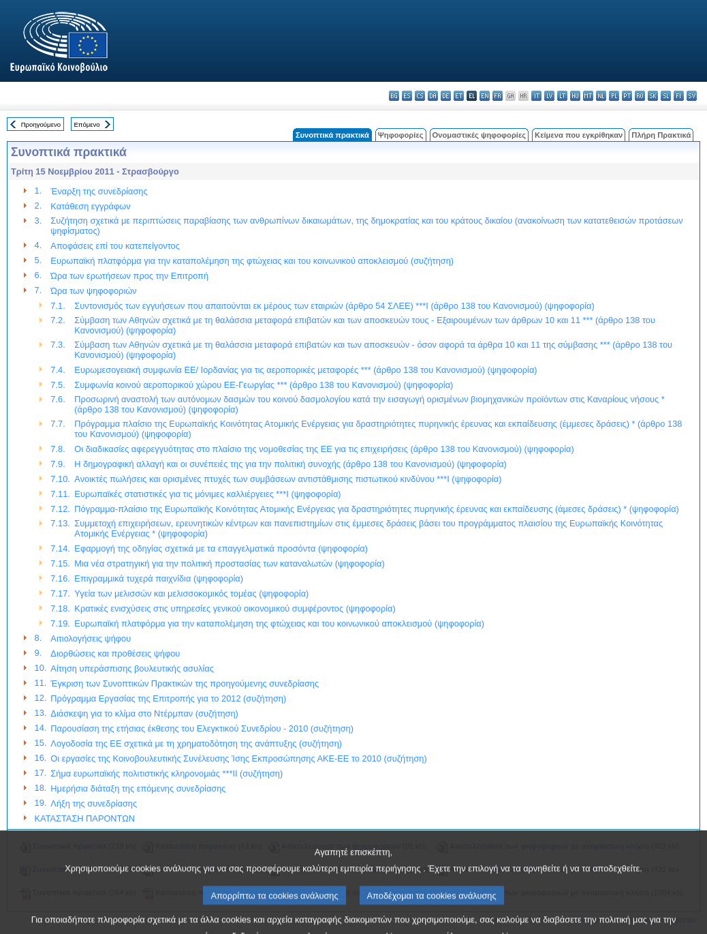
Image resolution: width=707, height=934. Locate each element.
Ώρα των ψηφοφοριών (93, 291)
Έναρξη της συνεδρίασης (98, 191)
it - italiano (536, 96)
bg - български (394, 96)
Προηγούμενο (41, 124)
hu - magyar (575, 96)
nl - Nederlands (601, 96)
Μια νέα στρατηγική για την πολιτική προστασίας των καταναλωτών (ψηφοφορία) (229, 563)
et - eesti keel (459, 96)
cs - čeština (420, 96)
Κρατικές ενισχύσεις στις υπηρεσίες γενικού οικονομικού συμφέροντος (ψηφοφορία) (234, 608)
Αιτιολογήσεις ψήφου (90, 638)
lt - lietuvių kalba (562, 96)
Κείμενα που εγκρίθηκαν (579, 135)
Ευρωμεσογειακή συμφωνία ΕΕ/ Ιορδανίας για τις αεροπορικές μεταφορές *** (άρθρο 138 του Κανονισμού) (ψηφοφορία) (305, 370)
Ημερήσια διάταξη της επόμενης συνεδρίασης (137, 788)
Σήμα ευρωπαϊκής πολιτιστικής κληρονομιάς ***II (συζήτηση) (166, 773)
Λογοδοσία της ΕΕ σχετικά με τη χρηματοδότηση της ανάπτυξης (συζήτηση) (196, 743)
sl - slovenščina (666, 96)
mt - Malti (588, 96)
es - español (407, 96)
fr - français (497, 96)
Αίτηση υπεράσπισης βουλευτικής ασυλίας (131, 668)
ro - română (640, 96)
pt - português (627, 96)
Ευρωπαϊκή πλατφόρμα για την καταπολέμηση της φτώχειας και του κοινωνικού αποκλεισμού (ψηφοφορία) (279, 623)
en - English (485, 96)
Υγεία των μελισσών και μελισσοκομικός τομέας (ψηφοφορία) (191, 593)
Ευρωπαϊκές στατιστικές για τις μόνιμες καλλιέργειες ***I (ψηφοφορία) (207, 494)
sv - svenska (692, 96)
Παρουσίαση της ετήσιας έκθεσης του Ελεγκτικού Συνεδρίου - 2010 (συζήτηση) (202, 728)
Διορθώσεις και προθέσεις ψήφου (115, 653)
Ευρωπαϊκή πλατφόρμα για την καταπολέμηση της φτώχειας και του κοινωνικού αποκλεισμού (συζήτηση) (252, 261)
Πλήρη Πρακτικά (661, 135)
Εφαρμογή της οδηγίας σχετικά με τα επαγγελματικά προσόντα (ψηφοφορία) (221, 548)
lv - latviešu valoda (549, 96)
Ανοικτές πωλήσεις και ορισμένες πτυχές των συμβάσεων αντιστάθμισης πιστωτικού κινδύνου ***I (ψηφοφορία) (287, 479)
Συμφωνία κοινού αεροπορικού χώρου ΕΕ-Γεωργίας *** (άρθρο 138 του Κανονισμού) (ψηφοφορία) (263, 385)
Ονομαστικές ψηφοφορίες (480, 135)
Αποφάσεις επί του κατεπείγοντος (115, 246)
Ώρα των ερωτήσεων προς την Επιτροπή (129, 276)
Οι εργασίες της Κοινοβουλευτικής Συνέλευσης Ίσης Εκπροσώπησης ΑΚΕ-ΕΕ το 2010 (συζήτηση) (238, 758)
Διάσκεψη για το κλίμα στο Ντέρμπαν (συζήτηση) (144, 713)
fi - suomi (679, 96)
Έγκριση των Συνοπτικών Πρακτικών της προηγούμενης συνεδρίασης (184, 683)
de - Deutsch (446, 96)
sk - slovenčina (653, 96)
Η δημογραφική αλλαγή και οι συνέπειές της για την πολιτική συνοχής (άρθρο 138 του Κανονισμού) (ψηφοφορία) (290, 464)
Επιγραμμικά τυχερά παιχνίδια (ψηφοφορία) (158, 578)
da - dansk (433, 96)
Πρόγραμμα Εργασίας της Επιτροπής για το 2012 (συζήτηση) (168, 698)
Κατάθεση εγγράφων (90, 206)
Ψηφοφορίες (401, 135)
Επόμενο (86, 124)
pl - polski (614, 96)
